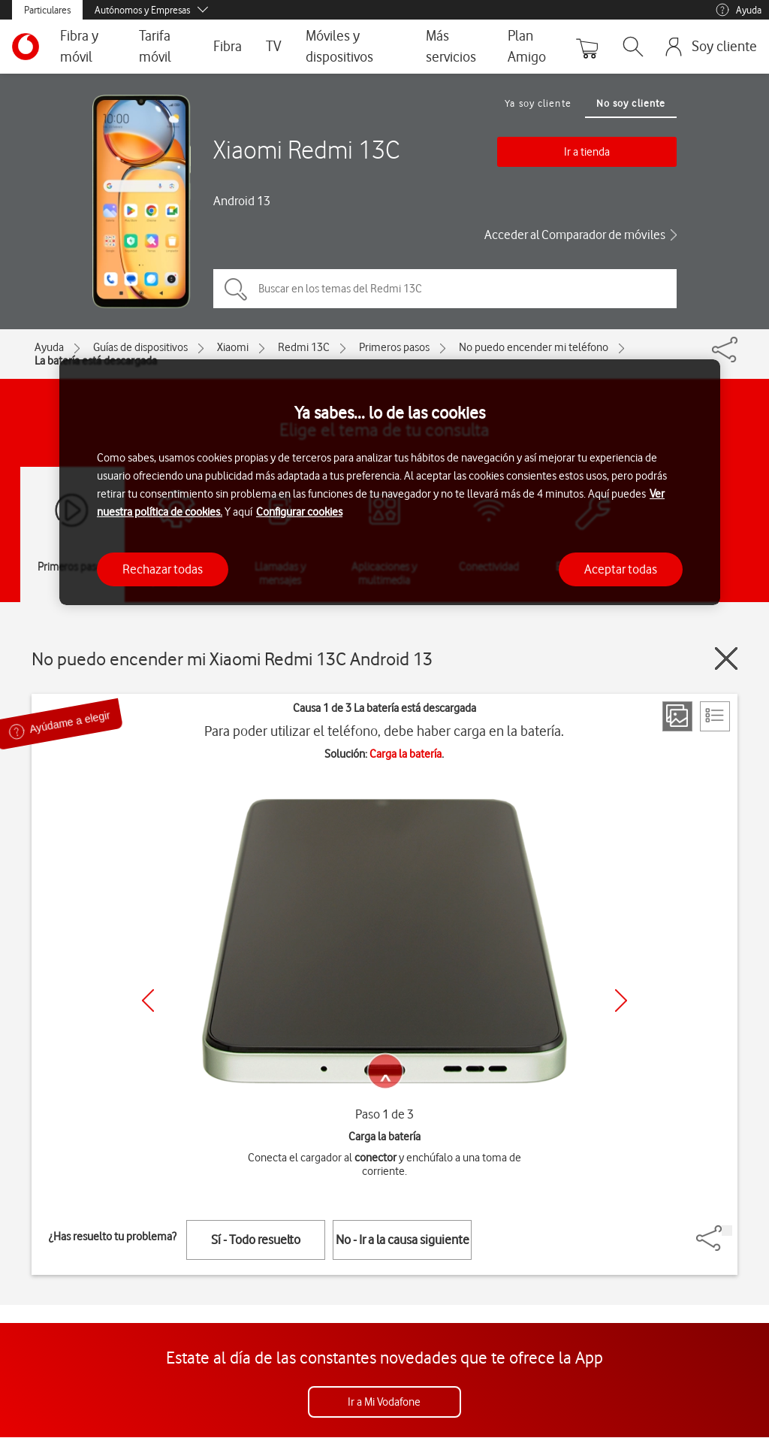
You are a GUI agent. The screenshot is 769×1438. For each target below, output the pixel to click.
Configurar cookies (299, 512)
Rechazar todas (162, 569)
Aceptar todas (620, 569)
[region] (389, 482)
